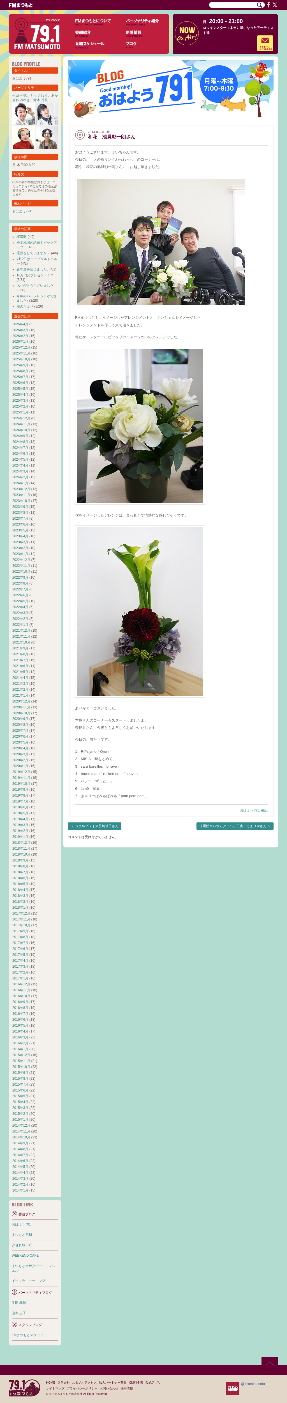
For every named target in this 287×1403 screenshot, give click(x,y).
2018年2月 (20, 902)
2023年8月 (20, 513)
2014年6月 (20, 1161)
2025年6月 (20, 383)
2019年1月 (20, 837)
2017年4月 (20, 961)
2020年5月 (20, 742)
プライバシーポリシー (82, 1388)
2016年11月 (21, 990)
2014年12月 (21, 1125)
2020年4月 (20, 748)
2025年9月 (20, 365)
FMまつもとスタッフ (27, 1335)
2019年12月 (21, 772)
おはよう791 (249, 810)
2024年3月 (20, 471)
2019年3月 (20, 825)
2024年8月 (20, 442)
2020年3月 (20, 754)
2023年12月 (21, 489)
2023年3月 (20, 542)
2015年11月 (21, 1061)
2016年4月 (20, 1031)
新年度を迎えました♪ (32, 269)
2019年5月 (20, 813)
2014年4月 (20, 1173)
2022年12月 (21, 560)
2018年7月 (20, 872)
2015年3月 (20, 1108)
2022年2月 (20, 619)
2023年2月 (20, 548)
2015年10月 (21, 1067)
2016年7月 (20, 1014)
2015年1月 (20, 1120)
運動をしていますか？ (33, 253)
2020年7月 (20, 731)
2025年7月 (20, 377)
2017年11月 (21, 919)
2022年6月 (20, 595)
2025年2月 (20, 406)
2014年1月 (20, 1190)
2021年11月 (21, 636)
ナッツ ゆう (39, 95)
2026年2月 (20, 336)
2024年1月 (20, 483)
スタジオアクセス (84, 1382)
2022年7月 (20, 589)
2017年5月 (20, 955)
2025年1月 (20, 412)
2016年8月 (20, 1008)
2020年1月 (20, 766)
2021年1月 (20, 695)
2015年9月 (20, 1073)
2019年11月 (21, 778)
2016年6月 (20, 1020)
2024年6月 (20, 454)
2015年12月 (21, 1055)
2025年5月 (20, 389)
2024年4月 (20, 465)
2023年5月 (20, 530)
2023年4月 (20, 536)
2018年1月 (20, 907)
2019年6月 (20, 807)
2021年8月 (20, 654)
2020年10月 (21, 713)
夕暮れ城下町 (22, 1245)
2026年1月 (20, 342)
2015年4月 (20, 1102)
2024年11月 (21, 424)
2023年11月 (21, 495)
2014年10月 (21, 1137)
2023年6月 (20, 524)
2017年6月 (20, 949)
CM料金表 (136, 1382)
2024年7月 (20, 448)
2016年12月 (21, 984)
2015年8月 (20, 1079)
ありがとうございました (35, 286)
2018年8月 (20, 866)
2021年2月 (20, 690)
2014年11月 (21, 1131)
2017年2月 (20, 972)
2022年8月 (20, 583)
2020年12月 (21, 701)
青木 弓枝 (40, 100)
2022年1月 (20, 625)
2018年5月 (20, 884)
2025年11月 (21, 353)
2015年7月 (20, 1084)
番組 (264, 810)
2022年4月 (20, 607)
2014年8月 (20, 1149)
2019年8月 (20, 795)
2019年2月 (20, 831)
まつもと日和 (22, 1235)
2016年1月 (20, 1049)
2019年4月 (20, 819)
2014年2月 (20, 1184)
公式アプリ (153, 1382)
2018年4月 (20, 890)
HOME (50, 1382)
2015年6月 (20, 1090)
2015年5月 (20, 1096)
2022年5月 (20, 601)
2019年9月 (20, 790)
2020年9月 (20, 719)
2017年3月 (20, 966)
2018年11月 (21, 849)
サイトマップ (55, 1388)
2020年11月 (21, 707)
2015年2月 (20, 1114)
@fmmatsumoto (253, 1384)
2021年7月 (20, 660)
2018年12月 (21, 843)
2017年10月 (21, 925)
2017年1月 (20, 978)
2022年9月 (20, 577)
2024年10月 (21, 430)
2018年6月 (20, 878)
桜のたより (25, 306)
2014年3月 (20, 1179)
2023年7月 (20, 518)
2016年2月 (20, 1043)
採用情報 (127, 1388)
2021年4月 (20, 678)
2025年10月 (21, 359)
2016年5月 (20, 1025)
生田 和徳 (19, 95)
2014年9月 (20, 1143)
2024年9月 (20, 436)
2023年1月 (20, 554)
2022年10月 (21, 572)
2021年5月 (20, 672)
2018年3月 (20, 896)
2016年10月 (21, 996)
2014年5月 (20, 1167)
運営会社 (63, 1382)
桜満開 (22, 237)
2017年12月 (21, 913)
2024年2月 (20, 477)
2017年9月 (20, 931)
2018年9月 (20, 860)
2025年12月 (21, 347)
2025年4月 (20, 395)
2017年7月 (20, 943)
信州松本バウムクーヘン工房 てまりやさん (233, 826)
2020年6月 (20, 736)
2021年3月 (20, 684)
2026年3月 (20, 330)
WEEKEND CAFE (25, 1256)
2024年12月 (21, 418)
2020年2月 (20, 760)
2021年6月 (20, 666)
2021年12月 (21, 631)
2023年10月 (21, 501)
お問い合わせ (109, 1388)
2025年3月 (20, 401)
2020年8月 (20, 725)
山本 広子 (19, 1313)
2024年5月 (20, 459)
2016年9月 (20, 1002)
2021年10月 (21, 642)
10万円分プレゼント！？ (35, 275)
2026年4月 (20, 324)
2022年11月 (21, 566)
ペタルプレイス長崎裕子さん (97, 826)
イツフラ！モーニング (28, 1281)
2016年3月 (20, 1037)
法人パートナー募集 (113, 1382)
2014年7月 (20, 1155)
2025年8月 (20, 371)
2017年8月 (20, 937)
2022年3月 (20, 613)
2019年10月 (21, 784)
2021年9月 (20, 648)
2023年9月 (20, 507)
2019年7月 (20, 801)
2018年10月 (21, 854)
